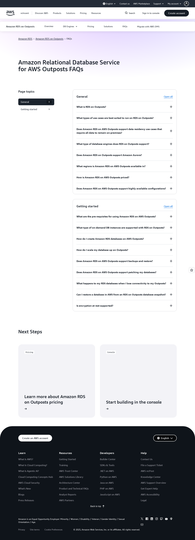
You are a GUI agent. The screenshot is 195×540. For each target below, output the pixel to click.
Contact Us (146, 459)
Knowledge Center (151, 476)
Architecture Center (69, 482)
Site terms (35, 529)
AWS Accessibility (150, 494)
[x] (142, 519)
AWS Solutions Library (71, 476)
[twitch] (161, 519)
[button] (189, 3)
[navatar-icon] (186, 3)
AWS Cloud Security (29, 482)
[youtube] (166, 519)
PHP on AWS (107, 488)
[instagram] (156, 519)
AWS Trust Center (68, 470)
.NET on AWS (107, 470)
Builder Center (107, 459)
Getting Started (67, 459)
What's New (24, 488)
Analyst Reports (67, 494)
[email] (142, 525)
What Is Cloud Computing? (32, 465)
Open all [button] (168, 96)
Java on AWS (107, 482)
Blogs (21, 494)
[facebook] (147, 519)
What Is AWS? (25, 459)
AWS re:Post (147, 470)
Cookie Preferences (53, 529)
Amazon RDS (25, 38)
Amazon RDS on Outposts (49, 38)
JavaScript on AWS (110, 494)
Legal (144, 500)
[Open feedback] (191, 270)
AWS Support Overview (153, 482)
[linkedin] (152, 519)
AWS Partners (66, 500)
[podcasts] (171, 519)
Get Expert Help (149, 488)
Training (63, 465)
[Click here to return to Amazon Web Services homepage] (10, 15)
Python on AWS (108, 476)
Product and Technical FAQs (74, 488)
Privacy (21, 529)
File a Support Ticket (152, 465)
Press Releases (26, 500)
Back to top (97, 506)
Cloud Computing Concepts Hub (35, 476)
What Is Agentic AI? (28, 470)
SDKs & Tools (107, 465)
